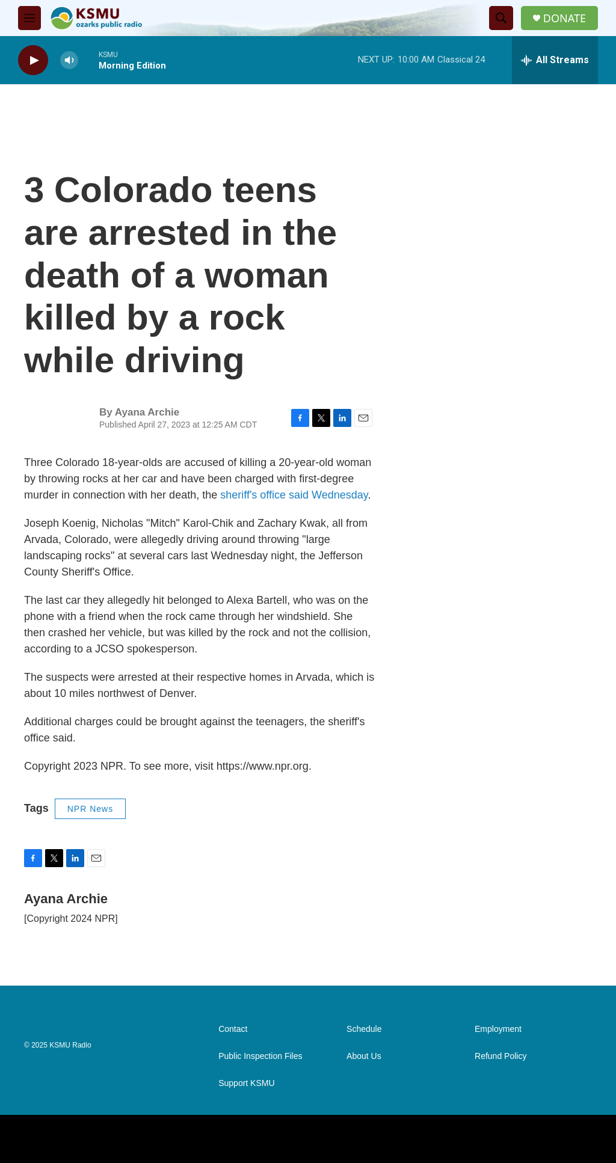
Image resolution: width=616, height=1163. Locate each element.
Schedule (363, 1029)
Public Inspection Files (260, 1056)
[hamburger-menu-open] (29, 18)
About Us (363, 1056)
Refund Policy (500, 1056)
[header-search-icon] (501, 18)
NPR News (90, 809)
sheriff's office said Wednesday (294, 495)
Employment (498, 1029)
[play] (33, 60)
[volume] (69, 60)
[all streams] (555, 60)
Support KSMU (246, 1083)
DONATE (564, 18)
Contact (232, 1029)
